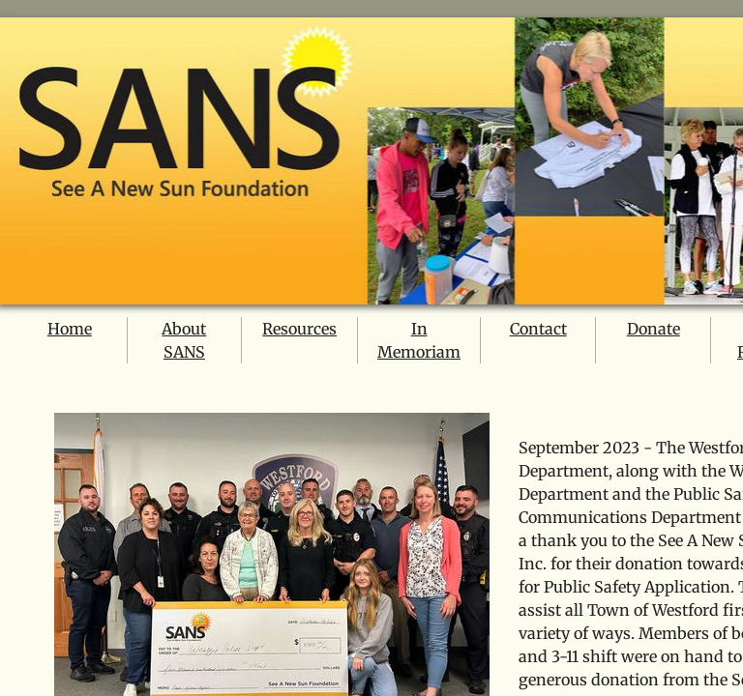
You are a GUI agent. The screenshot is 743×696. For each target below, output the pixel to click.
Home (69, 328)
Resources (299, 328)
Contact (538, 328)
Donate (653, 328)
